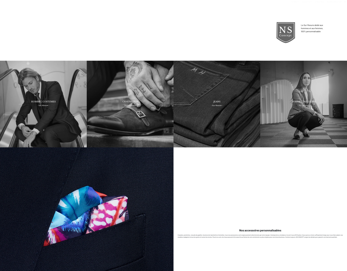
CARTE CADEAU (319, 1)
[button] (345, 1)
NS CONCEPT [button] (295, 1)
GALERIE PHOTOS (307, 1)
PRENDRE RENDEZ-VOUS (334, 1)
